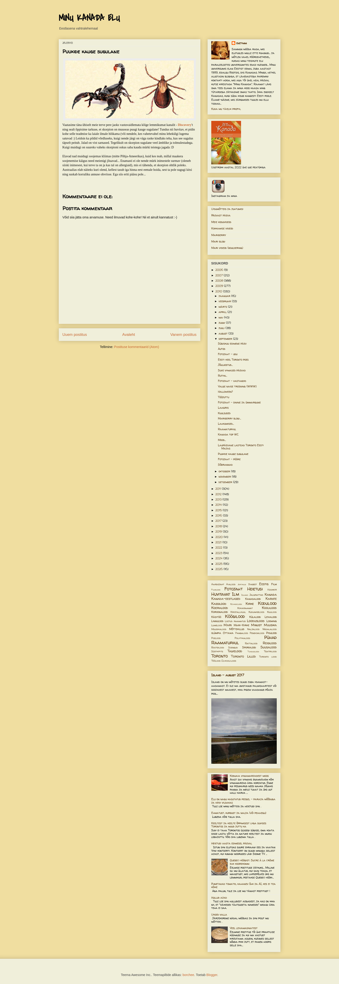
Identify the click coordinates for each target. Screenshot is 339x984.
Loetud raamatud (235, 621)
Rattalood (251, 643)
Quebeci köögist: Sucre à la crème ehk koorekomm (252, 861)
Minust (256, 625)
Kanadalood (253, 599)
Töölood (216, 660)
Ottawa (228, 633)
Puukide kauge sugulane (233, 454)
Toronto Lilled (243, 656)
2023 (219, 553)
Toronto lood (268, 656)
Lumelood (216, 625)
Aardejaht (217, 584)
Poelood (216, 638)
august (223, 333)
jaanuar (225, 296)
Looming (271, 621)
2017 (218, 521)
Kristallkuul (238, 612)
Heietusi (255, 589)
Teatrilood (270, 651)
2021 (218, 542)
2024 (219, 558)
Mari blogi (218, 241)
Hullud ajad (219, 898)
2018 (219, 526)
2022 (219, 547)
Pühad (270, 637)
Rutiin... (222, 376)
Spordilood (249, 647)
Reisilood (270, 643)
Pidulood (271, 633)
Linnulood (217, 621)
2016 (219, 515)
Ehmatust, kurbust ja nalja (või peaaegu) (238, 813)
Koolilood (269, 608)
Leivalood (271, 617)
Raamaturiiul (227, 429)
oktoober (225, 471)
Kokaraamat (245, 608)
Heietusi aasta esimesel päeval (231, 843)
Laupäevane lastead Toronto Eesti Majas (241, 446)
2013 (218, 499)
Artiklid (242, 584)
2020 (219, 537)
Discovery (184, 125)
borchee (188, 975)
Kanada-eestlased (225, 598)
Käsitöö (216, 617)
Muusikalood (218, 629)
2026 (219, 569)
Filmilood (215, 589)
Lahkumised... (226, 424)
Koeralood (219, 608)
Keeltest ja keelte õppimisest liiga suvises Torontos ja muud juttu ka (238, 824)
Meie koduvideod (221, 222)
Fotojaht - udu (227, 354)
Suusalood (268, 647)
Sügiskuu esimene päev (232, 343)
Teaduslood (253, 651)
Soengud (233, 647)
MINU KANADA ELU (89, 18)
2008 (219, 281)
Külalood (255, 617)
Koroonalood (219, 612)
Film (274, 584)
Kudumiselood (256, 612)
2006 (219, 270)
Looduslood (256, 621)
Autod (221, 349)
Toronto (219, 656)
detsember (226, 482)
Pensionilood (257, 633)
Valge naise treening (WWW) (237, 386)
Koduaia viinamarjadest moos (249, 776)
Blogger (211, 975)
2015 (219, 510)
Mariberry (218, 235)
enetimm (241, 43)
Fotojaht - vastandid (232, 381)
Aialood (231, 584)
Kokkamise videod (222, 228)
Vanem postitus (183, 334)
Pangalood (241, 633)
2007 (219, 275)
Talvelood (235, 651)
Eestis (263, 584)
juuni (222, 323)
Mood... (222, 440)
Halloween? (225, 392)
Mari (228, 625)
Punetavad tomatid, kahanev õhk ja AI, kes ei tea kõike (243, 885)
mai (221, 317)
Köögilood (235, 616)
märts (223, 307)
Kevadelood (236, 604)
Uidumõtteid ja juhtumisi (227, 209)
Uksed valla (219, 914)
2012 (218, 494)
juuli (222, 328)
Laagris (223, 408)
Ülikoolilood (228, 660)
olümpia (216, 633)
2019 (219, 531)
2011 (218, 489)
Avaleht (128, 334)
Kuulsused (224, 413)
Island (244, 594)
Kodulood (267, 603)
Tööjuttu (223, 397)
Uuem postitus (74, 334)
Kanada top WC (228, 434)
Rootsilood (217, 647)
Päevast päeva (221, 215)
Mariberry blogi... (229, 418)
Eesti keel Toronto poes (233, 360)
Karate (271, 598)
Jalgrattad (256, 594)
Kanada (271, 594)
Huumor (272, 589)
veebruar (225, 301)
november (225, 476)
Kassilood (218, 603)
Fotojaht (233, 589)
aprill (223, 312)
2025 (219, 564)
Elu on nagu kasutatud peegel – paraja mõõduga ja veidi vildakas (243, 800)
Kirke (250, 603)
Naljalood (253, 629)
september (226, 339)
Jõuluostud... (225, 365)
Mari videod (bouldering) (227, 248)
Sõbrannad (225, 465)
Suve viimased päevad (232, 370)
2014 (219, 505)
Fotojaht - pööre (229, 459)
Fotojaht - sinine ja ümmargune (239, 402)
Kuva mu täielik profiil (226, 109)
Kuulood (272, 612)
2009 (219, 286)
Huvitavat (220, 594)
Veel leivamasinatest (244, 928)
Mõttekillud (236, 629)
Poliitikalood (242, 638)
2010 (219, 291)
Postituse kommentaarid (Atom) (136, 347)
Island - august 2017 (227, 675)
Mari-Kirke (241, 625)
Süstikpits (217, 651)
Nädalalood (270, 629)
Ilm (235, 594)
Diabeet (252, 584)
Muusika (270, 625)
